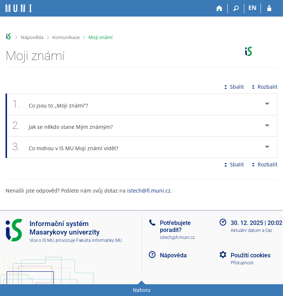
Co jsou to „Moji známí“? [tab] (54, 104)
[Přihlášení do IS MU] (269, 8)
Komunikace (66, 37)
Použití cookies (250, 255)
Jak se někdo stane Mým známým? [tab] (66, 125)
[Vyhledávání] (236, 8)
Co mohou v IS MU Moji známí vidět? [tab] (69, 147)
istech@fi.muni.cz (149, 190)
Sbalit (233, 86)
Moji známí (100, 37)
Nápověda (32, 37)
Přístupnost (242, 262)
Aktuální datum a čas (251, 230)
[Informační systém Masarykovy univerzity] (19, 8)
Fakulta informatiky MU (99, 240)
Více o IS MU (41, 240)
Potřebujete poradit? (175, 226)
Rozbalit (263, 86)
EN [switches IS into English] (252, 8)
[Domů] (219, 8)
